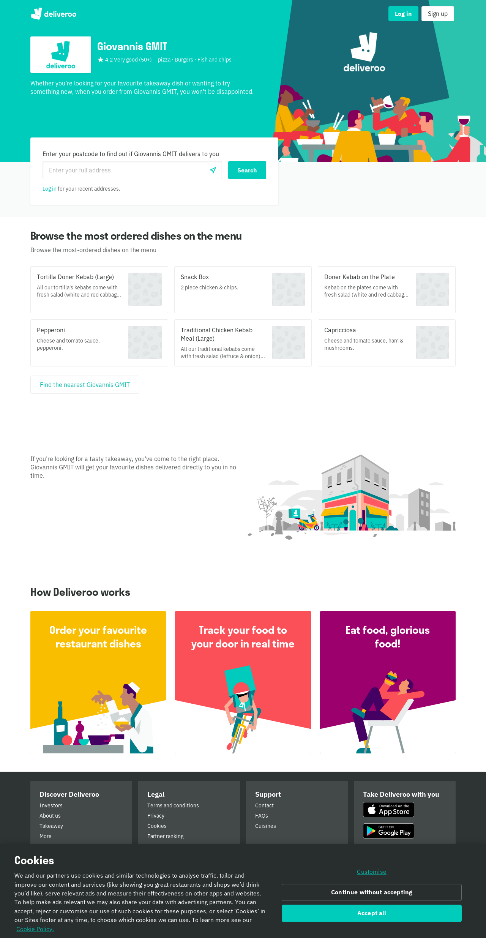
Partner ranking (165, 836)
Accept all (372, 915)
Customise (371, 874)
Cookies (157, 826)
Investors (51, 805)
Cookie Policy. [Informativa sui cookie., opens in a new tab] (35, 931)
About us (50, 815)
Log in (50, 188)
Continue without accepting (371, 895)
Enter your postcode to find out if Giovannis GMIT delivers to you (131, 154)
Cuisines (265, 826)
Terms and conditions (173, 805)
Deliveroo (53, 14)
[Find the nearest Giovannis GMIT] (84, 385)
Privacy (155, 815)
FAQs (261, 815)
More (45, 836)
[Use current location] (213, 170)
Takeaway (51, 826)
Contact (264, 805)
